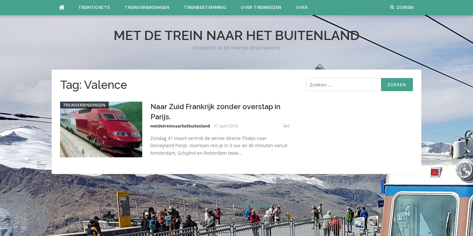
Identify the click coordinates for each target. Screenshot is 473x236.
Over (302, 7)
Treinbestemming (205, 7)
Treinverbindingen (146, 7)
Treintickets (94, 7)
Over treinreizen (261, 7)
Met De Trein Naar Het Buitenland (237, 35)
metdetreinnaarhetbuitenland (180, 126)
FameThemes (258, 206)
